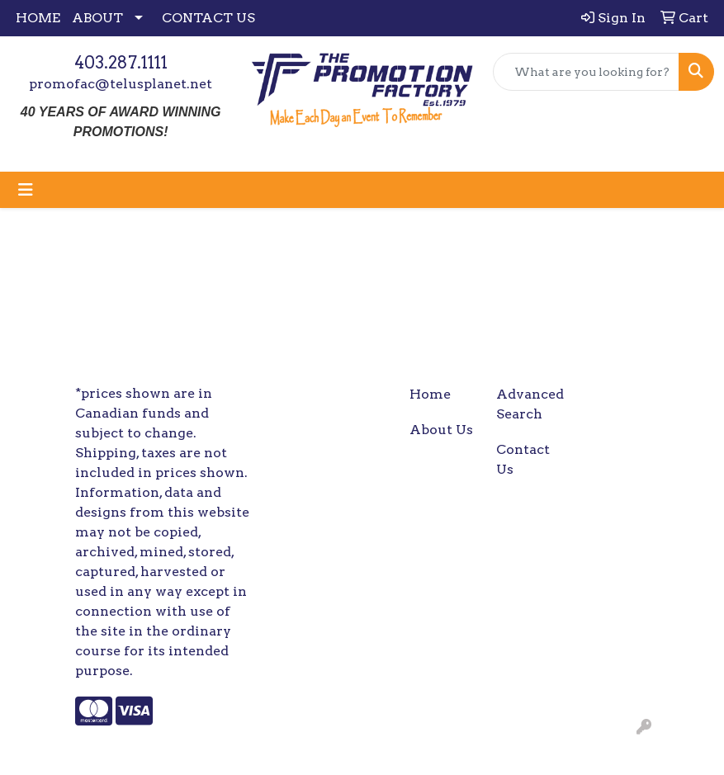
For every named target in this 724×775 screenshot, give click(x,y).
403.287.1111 (121, 63)
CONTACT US (208, 18)
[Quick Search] (586, 72)
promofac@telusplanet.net (120, 84)
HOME (38, 18)
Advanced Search (529, 404)
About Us (441, 429)
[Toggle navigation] (25, 189)
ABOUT (97, 18)
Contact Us (523, 459)
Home (430, 394)
